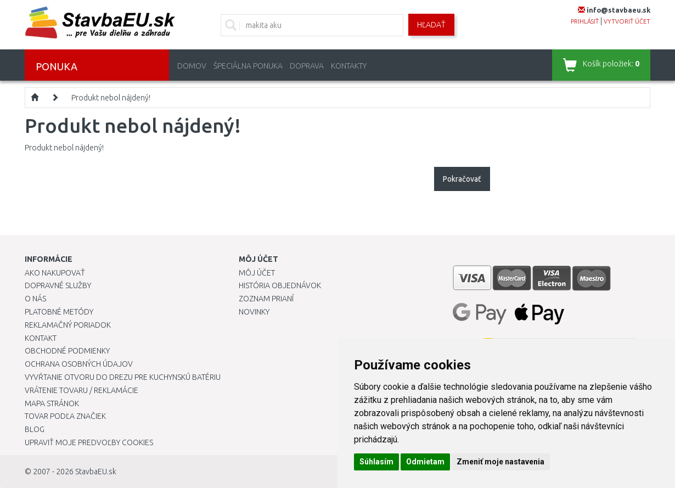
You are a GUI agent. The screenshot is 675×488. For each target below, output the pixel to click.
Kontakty (349, 65)
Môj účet (257, 272)
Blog (34, 429)
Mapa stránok (52, 403)
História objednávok (280, 285)
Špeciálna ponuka (248, 65)
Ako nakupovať (55, 272)
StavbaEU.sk (95, 471)
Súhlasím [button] (376, 461)
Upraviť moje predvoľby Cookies (89, 442)
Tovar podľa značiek (65, 416)
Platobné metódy (59, 311)
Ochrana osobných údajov (79, 364)
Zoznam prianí (266, 298)
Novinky (254, 311)
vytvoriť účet (627, 21)
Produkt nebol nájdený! (110, 97)
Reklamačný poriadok (68, 325)
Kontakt (41, 338)
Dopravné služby (58, 285)
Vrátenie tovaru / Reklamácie (81, 390)
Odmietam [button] (425, 461)
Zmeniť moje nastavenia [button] (500, 461)
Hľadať (431, 24)
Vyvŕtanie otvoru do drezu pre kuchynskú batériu (123, 377)
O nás (35, 298)
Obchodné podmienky (67, 350)
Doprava (307, 65)
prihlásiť (585, 21)
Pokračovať (462, 179)
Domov (191, 65)
